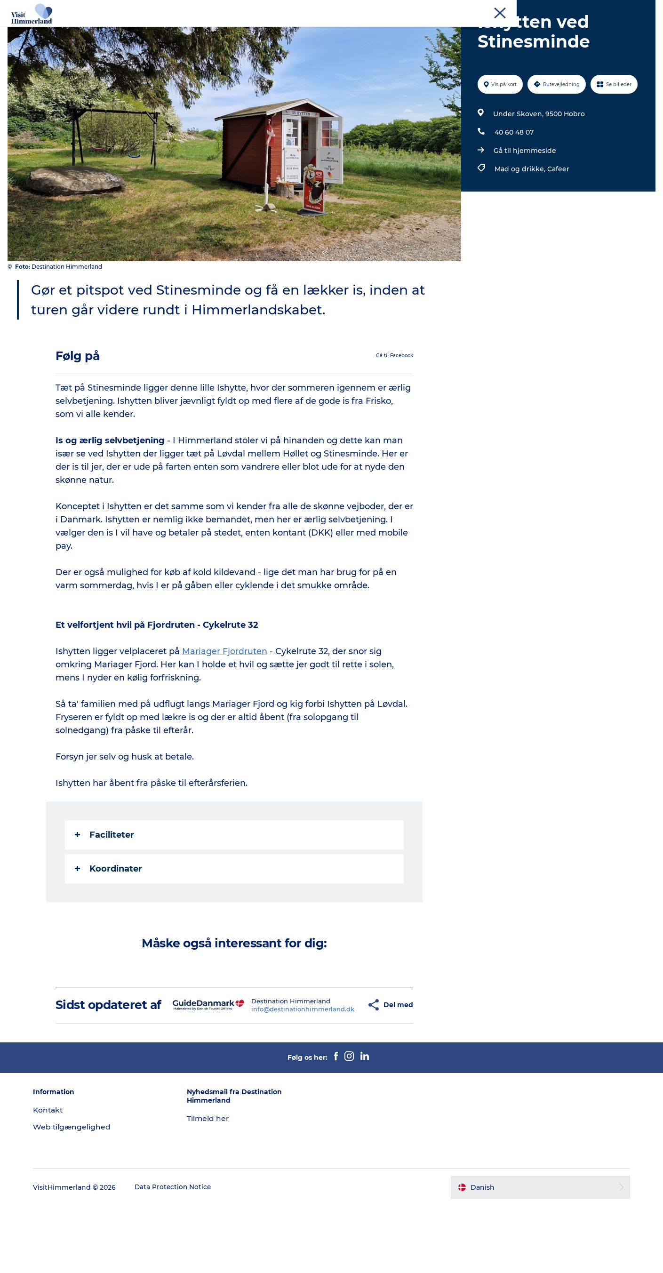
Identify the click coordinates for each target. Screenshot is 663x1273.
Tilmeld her (212, 1185)
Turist (522, 9)
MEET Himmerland (596, 9)
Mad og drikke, (520, 222)
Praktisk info (331, 40)
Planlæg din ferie (437, 30)
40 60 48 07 (513, 186)
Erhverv (550, 9)
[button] (343, 1065)
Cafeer (557, 222)
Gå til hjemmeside (524, 204)
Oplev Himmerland (158, 30)
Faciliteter (105, 888)
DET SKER (374, 30)
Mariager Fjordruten (225, 704)
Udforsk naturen (235, 30)
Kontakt (642, 9)
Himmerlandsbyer (310, 30)
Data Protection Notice (181, 1254)
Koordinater (109, 922)
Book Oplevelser (510, 30)
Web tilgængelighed (79, 1194)
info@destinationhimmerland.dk (280, 1069)
